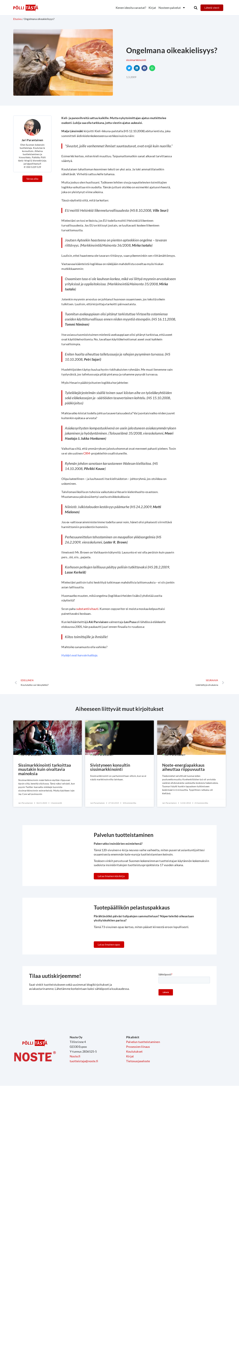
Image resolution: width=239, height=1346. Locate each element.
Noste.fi (75, 1090)
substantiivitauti (87, 609)
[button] (195, 7)
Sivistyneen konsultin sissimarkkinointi (111, 767)
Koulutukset (134, 1086)
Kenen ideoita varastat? (131, 7)
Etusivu (17, 18)
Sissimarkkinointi (136, 59)
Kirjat (152, 7)
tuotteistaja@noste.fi (84, 1095)
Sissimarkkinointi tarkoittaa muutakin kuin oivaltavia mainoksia (45, 770)
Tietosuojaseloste (138, 1095)
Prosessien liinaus (138, 1081)
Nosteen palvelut (172, 7)
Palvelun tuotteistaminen (143, 1076)
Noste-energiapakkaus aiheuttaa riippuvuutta (184, 767)
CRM (86, 453)
